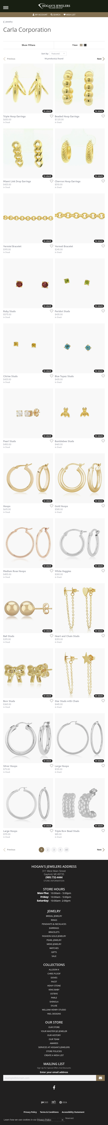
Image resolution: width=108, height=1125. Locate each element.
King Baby (54, 989)
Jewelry (9, 21)
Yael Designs (54, 1013)
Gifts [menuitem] (54, 952)
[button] (40, 14)
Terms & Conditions (49, 1112)
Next (99, 58)
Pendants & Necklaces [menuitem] (54, 924)
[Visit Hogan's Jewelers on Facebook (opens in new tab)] (54, 1088)
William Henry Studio (54, 1009)
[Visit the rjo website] (53, 1102)
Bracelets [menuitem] (54, 932)
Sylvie (54, 1005)
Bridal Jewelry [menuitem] (54, 916)
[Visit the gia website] (63, 1102)
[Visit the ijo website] (44, 1102)
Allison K (54, 969)
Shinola (54, 1001)
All (66, 849)
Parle (54, 997)
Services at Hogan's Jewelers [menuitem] (54, 1047)
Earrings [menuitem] (54, 928)
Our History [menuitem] (54, 1035)
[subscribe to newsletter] (100, 1078)
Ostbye (54, 993)
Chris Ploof (53, 973)
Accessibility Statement (73, 1112)
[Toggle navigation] (6, 7)
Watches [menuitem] (54, 948)
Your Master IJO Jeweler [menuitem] (54, 1031)
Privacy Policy (30, 1112)
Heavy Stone (54, 985)
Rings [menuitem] (54, 920)
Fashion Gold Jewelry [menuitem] (54, 936)
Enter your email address (54, 1072)
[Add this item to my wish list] (50, 116)
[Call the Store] (54, 877)
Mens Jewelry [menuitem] (54, 944)
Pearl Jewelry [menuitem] (54, 940)
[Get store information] (54, 880)
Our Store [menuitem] (54, 1027)
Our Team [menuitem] (54, 1039)
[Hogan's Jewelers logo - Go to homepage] (54, 6)
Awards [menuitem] (54, 1043)
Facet (54, 981)
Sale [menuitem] (54, 956)
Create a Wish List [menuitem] (54, 1055)
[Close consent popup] (62, 1120)
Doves (54, 977)
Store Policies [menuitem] (54, 1051)
